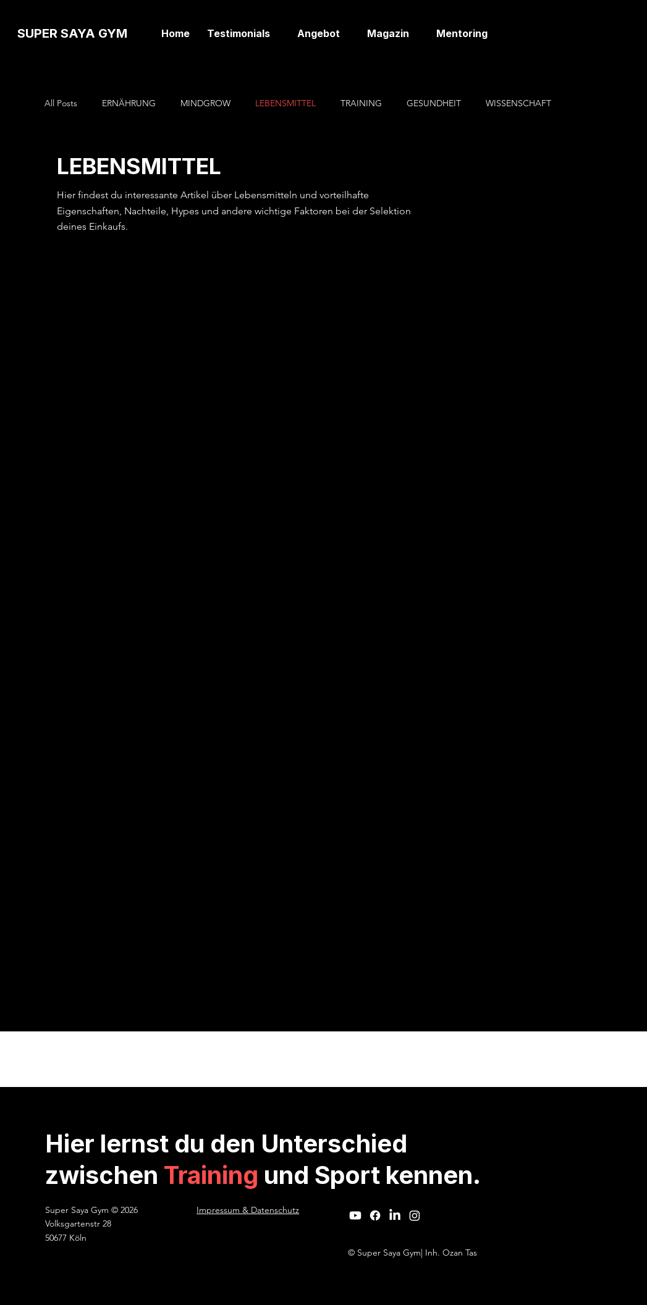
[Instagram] (414, 1215)
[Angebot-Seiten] (347, 33)
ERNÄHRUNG (129, 103)
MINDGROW (205, 103)
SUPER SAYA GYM (72, 33)
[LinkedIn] (395, 1215)
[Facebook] (375, 1215)
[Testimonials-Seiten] (277, 33)
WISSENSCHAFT (518, 103)
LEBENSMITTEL (285, 103)
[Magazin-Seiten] (416, 33)
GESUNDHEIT (434, 103)
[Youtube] (355, 1215)
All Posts (60, 103)
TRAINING (361, 103)
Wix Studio (392, 1059)
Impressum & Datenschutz (248, 1209)
